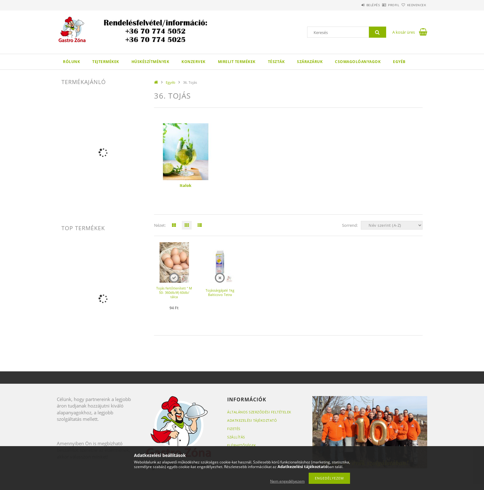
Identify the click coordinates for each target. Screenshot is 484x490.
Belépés (356, 5)
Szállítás (236, 437)
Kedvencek (413, 5)
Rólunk (71, 61)
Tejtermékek (105, 61)
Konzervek (194, 61)
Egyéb (399, 61)
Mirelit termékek (237, 61)
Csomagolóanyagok (358, 61)
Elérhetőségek (241, 445)
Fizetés (233, 428)
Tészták (276, 61)
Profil (383, 5)
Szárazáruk (310, 61)
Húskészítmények (150, 61)
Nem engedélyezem (287, 481)
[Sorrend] (392, 225)
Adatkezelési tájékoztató (252, 420)
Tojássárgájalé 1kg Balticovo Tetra (220, 292)
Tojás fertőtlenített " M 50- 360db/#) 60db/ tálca (174, 292)
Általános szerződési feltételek (259, 412)
